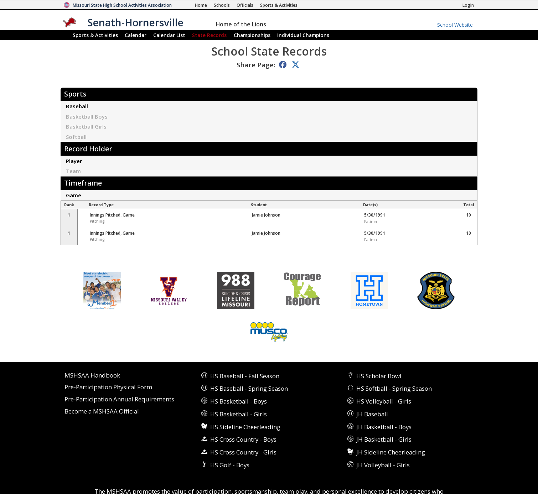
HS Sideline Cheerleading (245, 427)
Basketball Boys (87, 116)
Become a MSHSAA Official (101, 411)
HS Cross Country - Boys (243, 439)
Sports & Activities (95, 35)
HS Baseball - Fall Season (244, 376)
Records (209, 35)
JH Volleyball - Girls (383, 465)
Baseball (77, 106)
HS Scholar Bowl (379, 376)
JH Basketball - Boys (384, 427)
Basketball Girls (86, 126)
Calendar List (169, 35)
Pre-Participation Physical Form (108, 387)
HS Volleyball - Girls (383, 401)
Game (73, 195)
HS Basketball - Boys (238, 401)
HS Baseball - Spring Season (249, 388)
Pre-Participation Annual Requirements (119, 399)
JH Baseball (372, 414)
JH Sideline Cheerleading (390, 452)
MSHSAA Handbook (92, 375)
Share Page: (256, 64)
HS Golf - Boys (229, 465)
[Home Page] (201, 5)
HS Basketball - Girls (238, 414)
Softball (76, 136)
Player (74, 161)
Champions (303, 35)
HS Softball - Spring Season (394, 388)
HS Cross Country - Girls (243, 452)
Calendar (135, 35)
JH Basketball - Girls (384, 439)
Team (73, 171)
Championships (252, 35)
